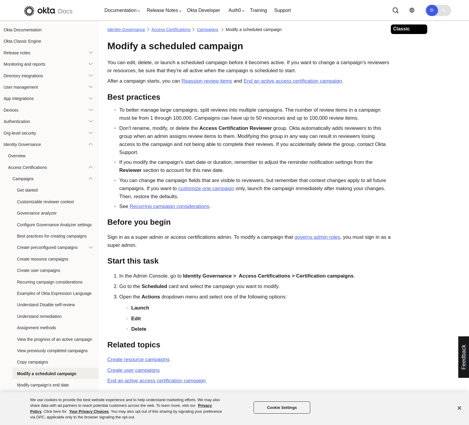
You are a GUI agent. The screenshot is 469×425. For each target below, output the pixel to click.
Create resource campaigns (42, 259)
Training (258, 10)
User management (21, 87)
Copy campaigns (32, 362)
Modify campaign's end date (43, 385)
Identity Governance (22, 144)
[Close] (459, 408)
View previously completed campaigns (52, 350)
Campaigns (23, 178)
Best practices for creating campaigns (52, 236)
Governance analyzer (37, 213)
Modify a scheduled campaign (46, 373)
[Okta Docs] (47, 10)
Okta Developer (203, 10)
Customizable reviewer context (45, 201)
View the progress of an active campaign (54, 339)
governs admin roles (317, 237)
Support (282, 10)
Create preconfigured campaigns (47, 247)
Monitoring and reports (24, 64)
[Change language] (411, 10)
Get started (27, 190)
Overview (16, 155)
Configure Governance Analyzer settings (54, 224)
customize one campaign (206, 188)
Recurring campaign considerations (49, 282)
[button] (121, 10)
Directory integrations (23, 75)
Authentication (17, 121)
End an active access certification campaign (292, 81)
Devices (11, 110)
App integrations (19, 98)
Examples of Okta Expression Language (54, 293)
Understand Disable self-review (46, 304)
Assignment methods (36, 327)
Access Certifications (27, 167)
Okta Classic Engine (22, 41)
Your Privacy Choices (89, 411)
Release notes (17, 52)
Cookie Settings (282, 407)
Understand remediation (39, 316)
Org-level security (20, 133)
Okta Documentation (23, 29)
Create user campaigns (38, 270)
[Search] (395, 10)
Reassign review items (206, 81)
